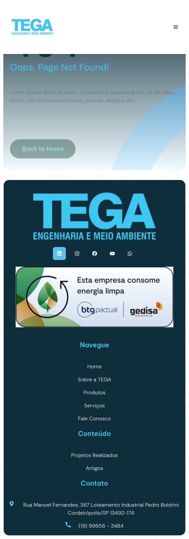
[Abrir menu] (175, 27)
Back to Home (43, 155)
